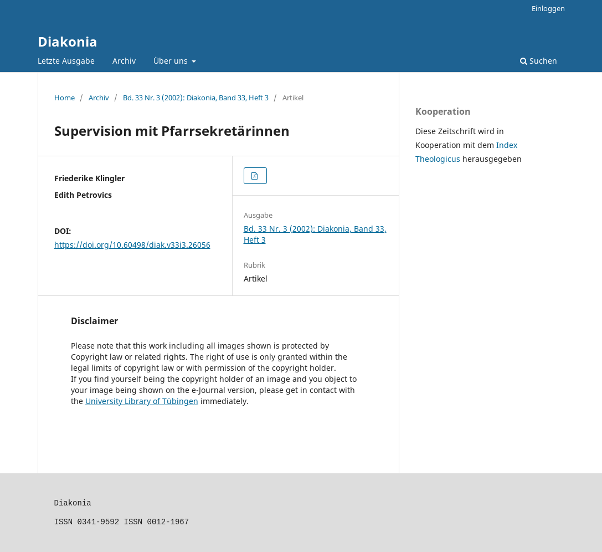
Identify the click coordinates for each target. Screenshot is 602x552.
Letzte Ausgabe (66, 60)
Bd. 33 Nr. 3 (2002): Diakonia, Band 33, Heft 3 (196, 98)
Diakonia (67, 41)
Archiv (124, 60)
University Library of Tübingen (141, 401)
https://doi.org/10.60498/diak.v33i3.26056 (132, 244)
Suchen (538, 60)
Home (64, 98)
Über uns (171, 60)
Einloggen (548, 8)
